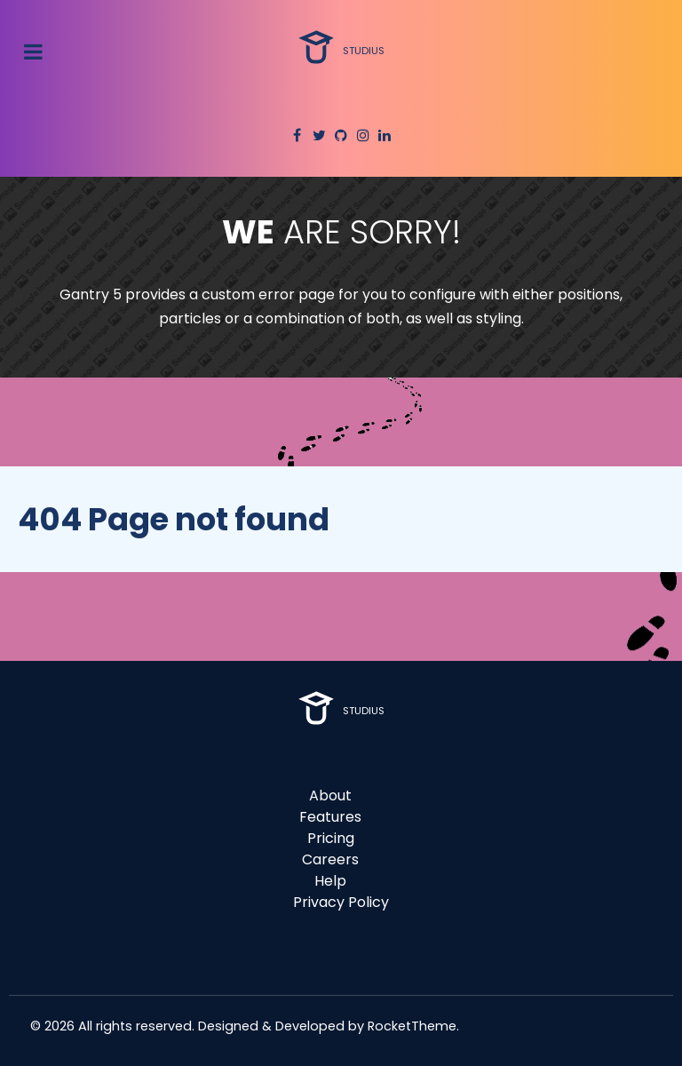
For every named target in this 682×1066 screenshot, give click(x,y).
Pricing (330, 838)
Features (330, 817)
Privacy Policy (341, 902)
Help (330, 881)
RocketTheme (412, 1026)
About (330, 795)
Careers (330, 859)
